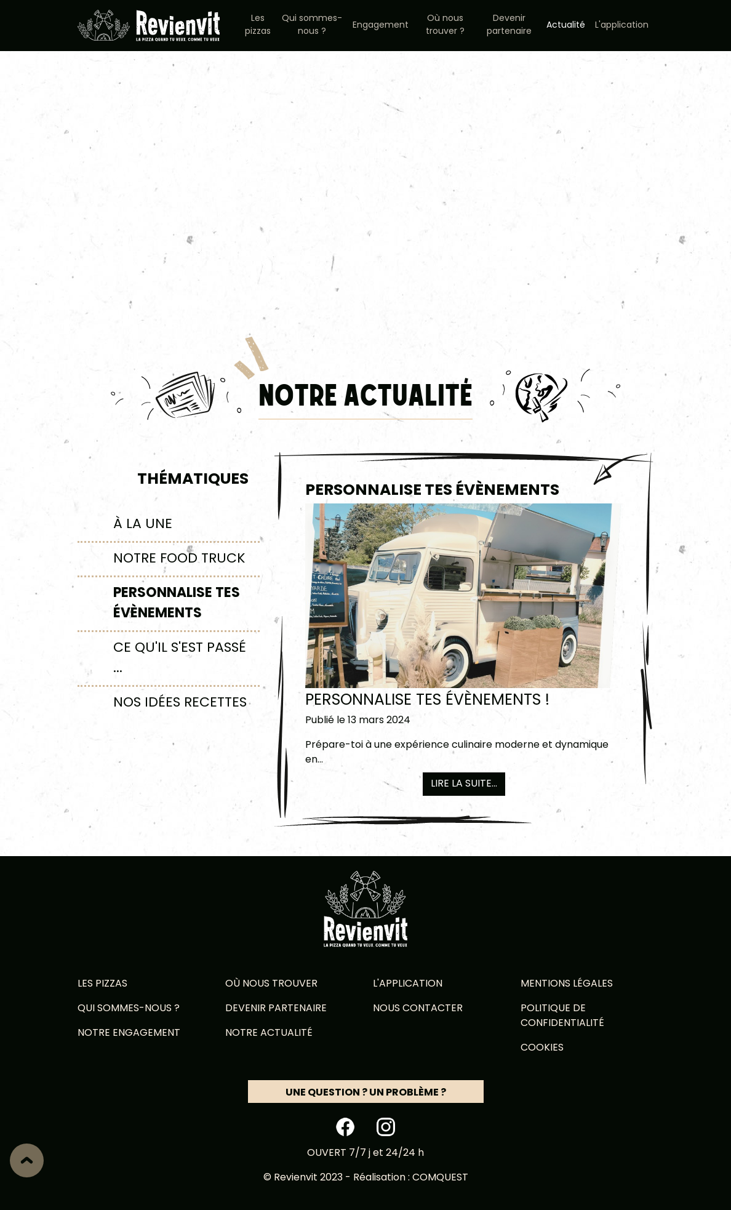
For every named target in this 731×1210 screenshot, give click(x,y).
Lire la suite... (464, 784)
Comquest (440, 1178)
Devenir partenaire (509, 25)
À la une (142, 525)
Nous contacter (418, 1009)
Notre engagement (129, 1033)
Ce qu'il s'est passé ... (179, 658)
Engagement (381, 25)
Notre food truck (179, 559)
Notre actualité (269, 1033)
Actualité (565, 25)
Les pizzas (258, 25)
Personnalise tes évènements (176, 604)
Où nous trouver (271, 984)
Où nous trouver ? (445, 25)
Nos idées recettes (180, 703)
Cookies (542, 1048)
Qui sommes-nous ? (312, 25)
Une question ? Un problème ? (366, 1093)
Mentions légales (567, 984)
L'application (622, 25)
